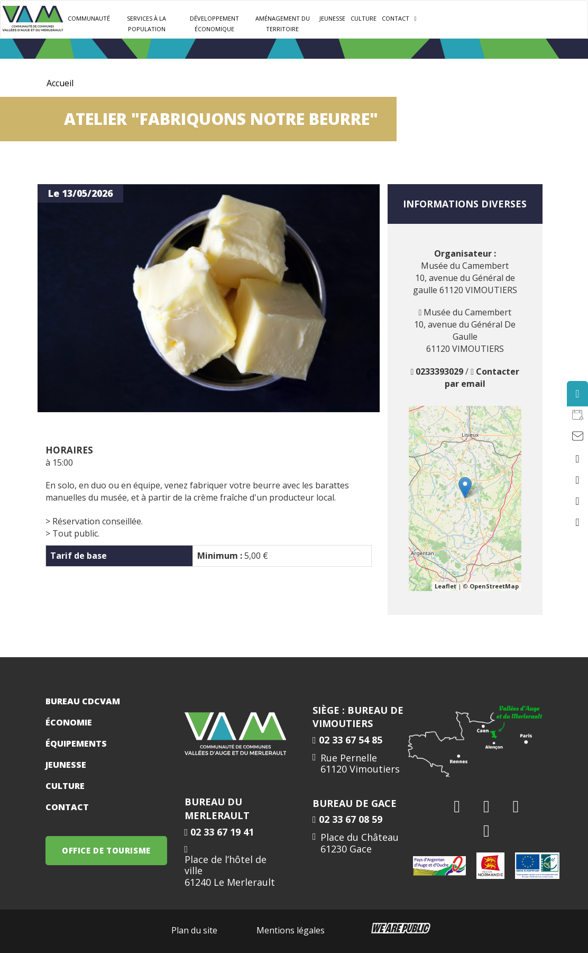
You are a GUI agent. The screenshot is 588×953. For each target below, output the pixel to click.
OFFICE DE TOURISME (106, 850)
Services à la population (146, 23)
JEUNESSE (332, 18)
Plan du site (194, 930)
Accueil (60, 83)
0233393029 (439, 371)
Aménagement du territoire (282, 23)
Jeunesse (65, 764)
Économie (68, 722)
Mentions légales (290, 930)
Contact (395, 18)
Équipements (76, 743)
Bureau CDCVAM (82, 701)
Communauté (89, 18)
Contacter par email (482, 377)
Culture (363, 18)
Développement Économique (214, 23)
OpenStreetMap (494, 586)
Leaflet (445, 586)
